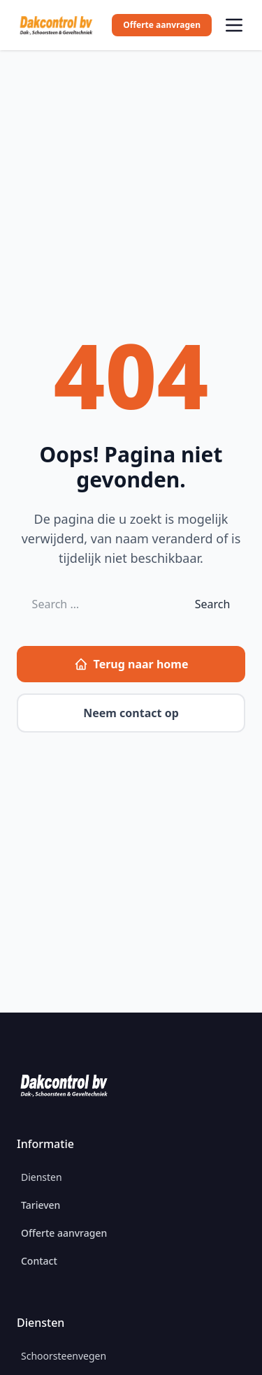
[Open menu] (234, 25)
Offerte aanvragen (162, 25)
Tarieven (40, 1205)
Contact (39, 1260)
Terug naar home (131, 664)
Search (213, 604)
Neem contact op (131, 713)
